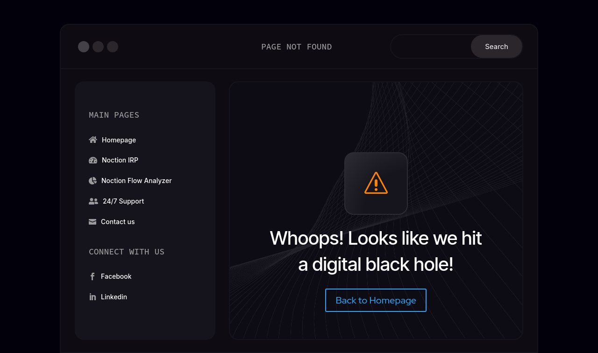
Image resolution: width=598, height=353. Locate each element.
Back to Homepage (375, 300)
